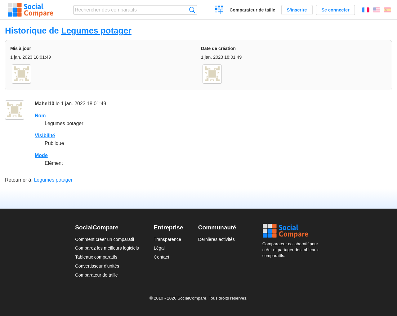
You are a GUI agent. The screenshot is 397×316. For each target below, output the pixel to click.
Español (387, 9)
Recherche (192, 10)
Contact (161, 257)
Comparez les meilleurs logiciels (107, 248)
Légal (159, 248)
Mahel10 (44, 103)
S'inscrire (297, 9)
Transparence (167, 239)
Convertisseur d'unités (97, 266)
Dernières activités (216, 239)
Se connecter (335, 9)
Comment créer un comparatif (104, 239)
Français (365, 9)
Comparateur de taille (252, 9)
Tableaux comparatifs (96, 257)
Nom (40, 115)
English (376, 9)
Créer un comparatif (219, 10)
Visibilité (45, 135)
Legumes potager (96, 30)
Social (292, 230)
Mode (41, 155)
